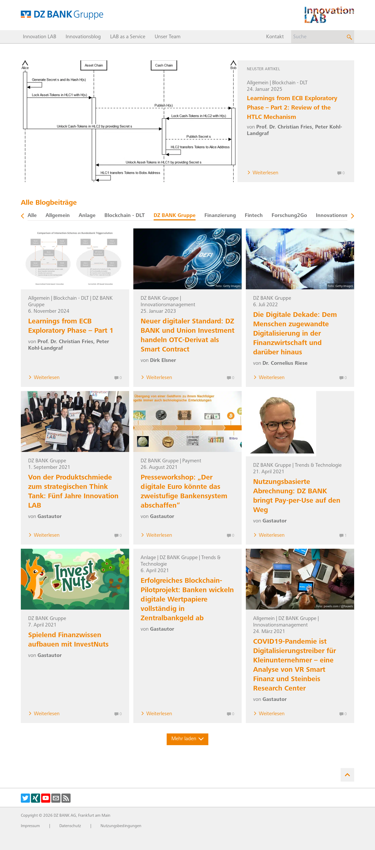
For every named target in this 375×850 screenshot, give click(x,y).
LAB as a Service (127, 37)
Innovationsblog (83, 37)
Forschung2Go (289, 216)
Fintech (254, 216)
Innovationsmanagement (168, 305)
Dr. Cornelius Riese (285, 363)
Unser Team (167, 37)
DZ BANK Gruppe (175, 216)
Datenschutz (70, 826)
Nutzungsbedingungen (121, 826)
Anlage (87, 216)
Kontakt (275, 37)
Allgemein (257, 83)
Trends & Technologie (318, 465)
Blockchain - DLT (290, 83)
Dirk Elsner (163, 360)
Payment (191, 461)
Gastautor (50, 517)
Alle (32, 216)
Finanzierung (220, 216)
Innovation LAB (39, 37)
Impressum (30, 826)
